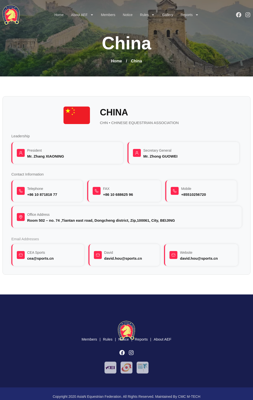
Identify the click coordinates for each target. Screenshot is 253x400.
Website (186, 253)
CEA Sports (36, 253)
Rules (147, 15)
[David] (98, 255)
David (108, 253)
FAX (106, 189)
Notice (128, 15)
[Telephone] (21, 191)
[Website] (173, 255)
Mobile (186, 189)
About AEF (82, 15)
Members (108, 15)
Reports (190, 15)
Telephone (35, 189)
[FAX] (97, 191)
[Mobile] (175, 191)
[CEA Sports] (21, 255)
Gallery (167, 15)
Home (58, 15)
